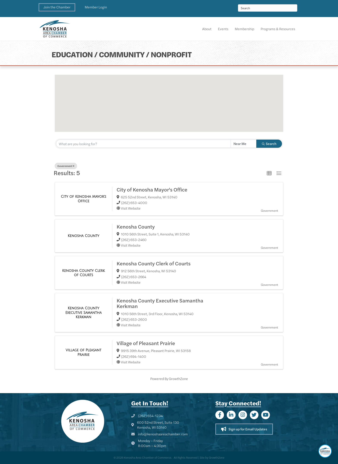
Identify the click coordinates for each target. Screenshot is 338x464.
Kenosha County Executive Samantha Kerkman (160, 303)
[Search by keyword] (143, 144)
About (206, 28)
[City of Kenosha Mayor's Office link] (83, 198)
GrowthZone (178, 378)
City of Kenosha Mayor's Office (152, 189)
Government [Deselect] (65, 166)
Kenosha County (136, 226)
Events (223, 28)
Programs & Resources (278, 28)
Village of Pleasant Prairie (146, 343)
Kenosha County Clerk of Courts (154, 263)
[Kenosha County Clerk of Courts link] (83, 272)
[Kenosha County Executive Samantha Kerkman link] (83, 312)
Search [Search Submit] (269, 143)
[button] (57, 7)
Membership (244, 28)
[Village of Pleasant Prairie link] (83, 352)
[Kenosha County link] (83, 236)
